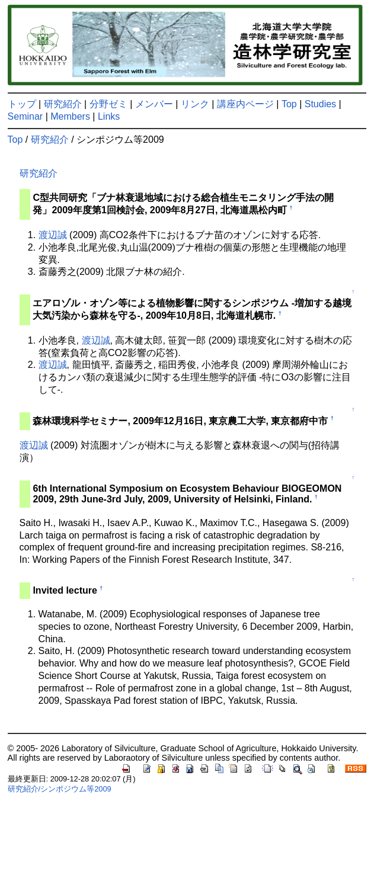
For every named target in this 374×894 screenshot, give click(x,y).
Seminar (25, 116)
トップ (22, 104)
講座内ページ (245, 104)
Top (289, 104)
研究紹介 (63, 104)
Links (109, 116)
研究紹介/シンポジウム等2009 (59, 788)
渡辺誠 (53, 235)
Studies (320, 104)
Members (70, 116)
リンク (195, 104)
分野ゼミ (108, 104)
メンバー (154, 104)
